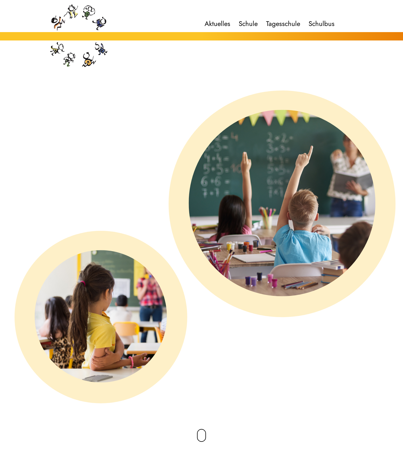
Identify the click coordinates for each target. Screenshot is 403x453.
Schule (248, 23)
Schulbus (322, 23)
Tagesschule (283, 23)
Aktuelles (217, 23)
